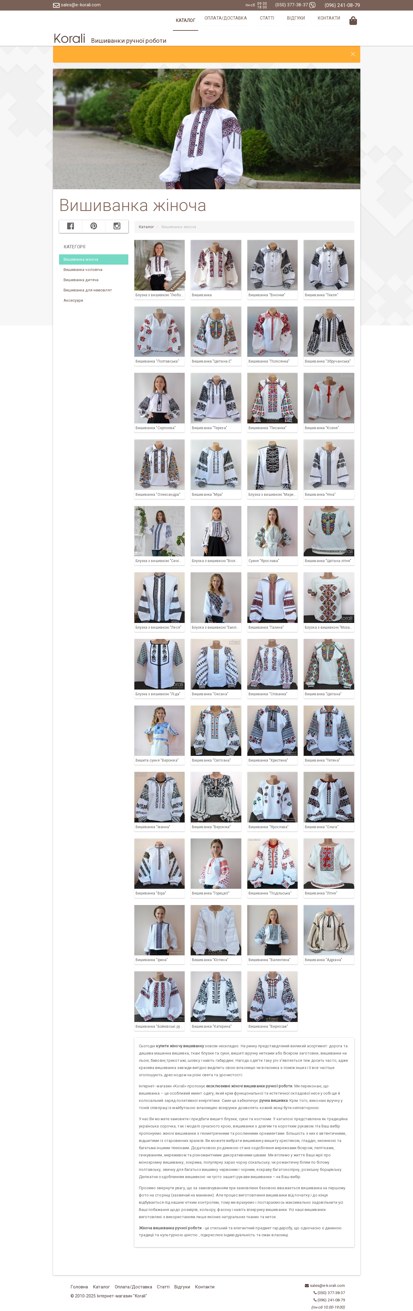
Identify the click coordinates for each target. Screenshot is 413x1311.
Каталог (214, 20)
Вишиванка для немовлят (88, 275)
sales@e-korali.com (78, 5)
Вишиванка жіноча (81, 244)
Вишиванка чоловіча (83, 254)
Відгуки (308, 20)
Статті (285, 20)
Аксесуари (73, 285)
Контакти (334, 20)
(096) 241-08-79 (342, 5)
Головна (78, 1271)
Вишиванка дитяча (81, 265)
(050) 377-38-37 (294, 5)
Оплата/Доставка (251, 20)
